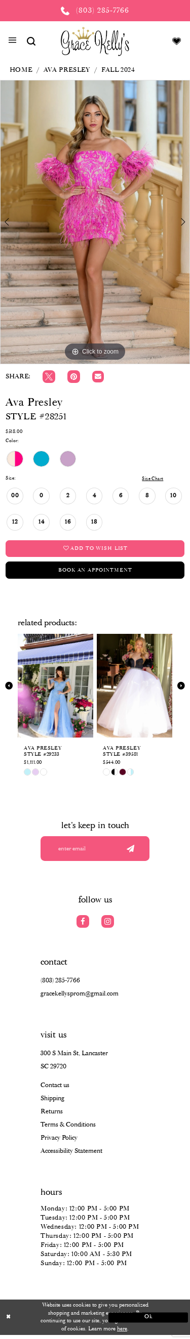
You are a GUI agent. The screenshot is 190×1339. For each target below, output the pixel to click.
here (122, 1332)
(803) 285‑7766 (60, 984)
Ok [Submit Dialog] (146, 1320)
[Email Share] (98, 376)
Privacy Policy (59, 1142)
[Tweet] (49, 376)
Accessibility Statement (71, 1155)
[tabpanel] (95, 222)
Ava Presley (67, 70)
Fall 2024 (118, 70)
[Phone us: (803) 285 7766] (95, 10)
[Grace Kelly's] (95, 41)
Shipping (52, 1102)
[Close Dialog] (44, 1321)
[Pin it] (73, 376)
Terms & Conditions (68, 1129)
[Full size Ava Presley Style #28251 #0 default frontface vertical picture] (95, 222)
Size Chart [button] (151, 479)
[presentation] (55, 688)
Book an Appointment (95, 571)
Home (21, 70)
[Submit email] (129, 852)
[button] (12, 41)
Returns (52, 1115)
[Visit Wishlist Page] (176, 41)
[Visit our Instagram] (107, 925)
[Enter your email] (95, 852)
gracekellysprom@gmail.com (80, 998)
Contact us (55, 1089)
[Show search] (31, 41)
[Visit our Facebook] (83, 925)
